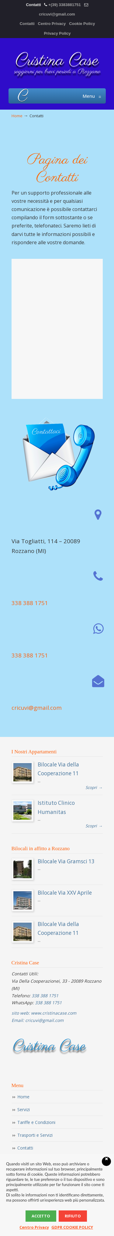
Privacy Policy (57, 33)
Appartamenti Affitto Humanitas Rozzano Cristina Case (57, 63)
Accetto (41, 1216)
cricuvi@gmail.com (57, 14)
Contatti (27, 23)
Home (17, 115)
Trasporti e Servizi (35, 1135)
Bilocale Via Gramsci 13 (66, 861)
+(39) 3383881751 (64, 4)
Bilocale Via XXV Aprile (65, 892)
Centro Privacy (52, 23)
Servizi (23, 1109)
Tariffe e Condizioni (36, 1122)
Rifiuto (73, 1216)
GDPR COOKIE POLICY (72, 1227)
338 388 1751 (30, 603)
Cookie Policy (82, 23)
